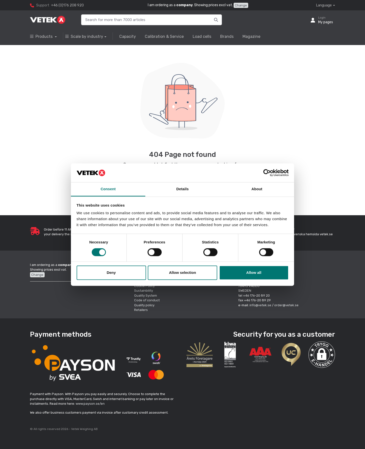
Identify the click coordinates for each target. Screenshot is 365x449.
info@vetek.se (260, 305)
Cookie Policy (144, 286)
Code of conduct (147, 300)
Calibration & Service (164, 36)
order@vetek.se (286, 305)
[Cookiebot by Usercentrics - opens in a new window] (267, 172)
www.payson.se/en (90, 403)
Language (324, 5)
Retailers (141, 310)
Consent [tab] (108, 189)
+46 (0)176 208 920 (67, 5)
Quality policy (144, 305)
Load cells (202, 36)
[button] (321, 354)
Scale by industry (84, 36)
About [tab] (256, 189)
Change (241, 5)
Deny (111, 273)
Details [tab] (182, 189)
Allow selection (182, 273)
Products (42, 36)
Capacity (127, 36)
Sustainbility (144, 290)
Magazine (251, 36)
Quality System (145, 295)
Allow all (253, 273)
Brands (227, 36)
